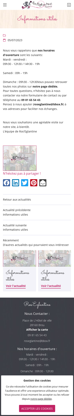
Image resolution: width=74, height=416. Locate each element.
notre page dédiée (41, 399)
